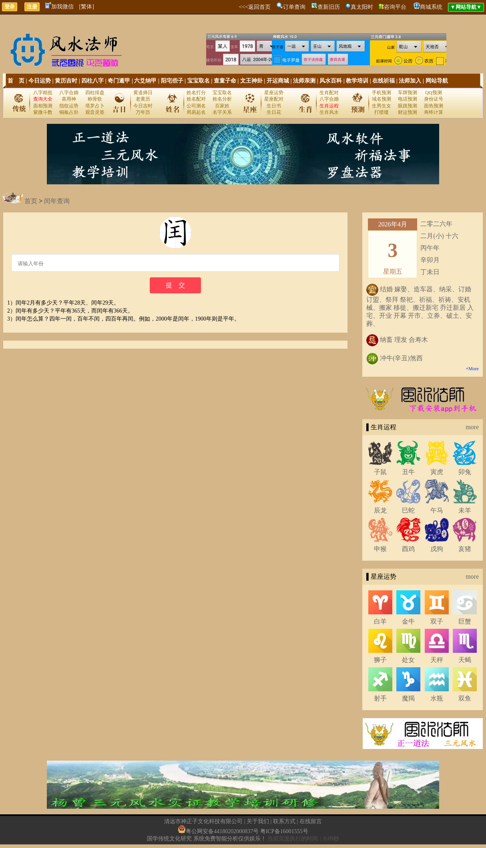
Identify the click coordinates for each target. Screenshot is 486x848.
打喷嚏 (381, 112)
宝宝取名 (198, 81)
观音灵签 (94, 112)
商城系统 (431, 7)
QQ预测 (433, 92)
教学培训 (357, 81)
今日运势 (39, 81)
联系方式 (284, 821)
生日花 (274, 112)
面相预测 (42, 106)
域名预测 (381, 99)
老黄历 (143, 99)
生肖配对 (329, 92)
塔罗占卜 (94, 106)
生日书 (274, 106)
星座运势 (273, 92)
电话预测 (407, 99)
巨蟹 (464, 621)
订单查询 (294, 7)
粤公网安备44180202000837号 (222, 831)
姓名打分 (196, 92)
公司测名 (196, 106)
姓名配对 (196, 99)
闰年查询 (57, 201)
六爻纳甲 (145, 81)
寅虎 (436, 471)
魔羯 (408, 698)
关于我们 (258, 821)
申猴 (380, 548)
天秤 (436, 659)
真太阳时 (362, 7)
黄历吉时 (66, 81)
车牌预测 (407, 92)
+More (472, 369)
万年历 (143, 112)
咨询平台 (395, 7)
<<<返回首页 (255, 7)
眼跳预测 (407, 106)
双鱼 (464, 698)
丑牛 (408, 471)
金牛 (408, 621)
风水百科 (330, 81)
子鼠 (380, 471)
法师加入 (410, 81)
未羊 (464, 510)
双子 (436, 621)
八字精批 (42, 92)
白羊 (380, 621)
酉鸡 (408, 548)
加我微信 (59, 7)
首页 (30, 201)
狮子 (380, 659)
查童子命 (225, 81)
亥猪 (464, 548)
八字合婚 (68, 92)
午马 (436, 510)
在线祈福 (383, 81)
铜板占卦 (68, 112)
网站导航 (437, 81)
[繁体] (86, 7)
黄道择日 (143, 92)
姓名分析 (222, 99)
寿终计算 (433, 112)
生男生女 (381, 106)
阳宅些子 (172, 81)
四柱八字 (92, 81)
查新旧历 (328, 7)
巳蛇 (408, 510)
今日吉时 (143, 106)
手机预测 (381, 92)
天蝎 (464, 659)
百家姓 (222, 106)
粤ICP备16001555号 (284, 831)
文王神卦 (251, 81)
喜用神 (69, 99)
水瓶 (436, 698)
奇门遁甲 (119, 81)
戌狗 (436, 548)
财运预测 (407, 112)
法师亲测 (304, 81)
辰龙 (380, 510)
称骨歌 (95, 99)
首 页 (16, 81)
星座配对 (273, 99)
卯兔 (464, 471)
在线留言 (310, 821)
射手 (380, 698)
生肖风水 (329, 112)
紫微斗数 (42, 112)
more (472, 427)
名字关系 (222, 112)
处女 (408, 659)
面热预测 (433, 106)
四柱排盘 (94, 92)
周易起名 (196, 112)
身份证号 (433, 99)
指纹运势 (68, 106)
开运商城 (278, 81)
